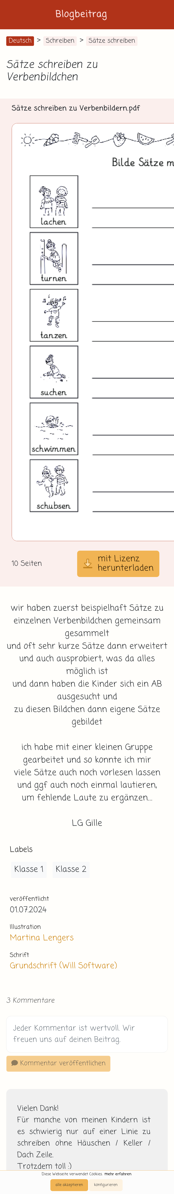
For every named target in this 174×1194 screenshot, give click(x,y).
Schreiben (60, 40)
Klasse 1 (28, 869)
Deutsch (20, 40)
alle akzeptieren (69, 1185)
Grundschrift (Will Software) (63, 966)
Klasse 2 (71, 869)
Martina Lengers (42, 938)
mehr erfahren (117, 1174)
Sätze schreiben (112, 40)
